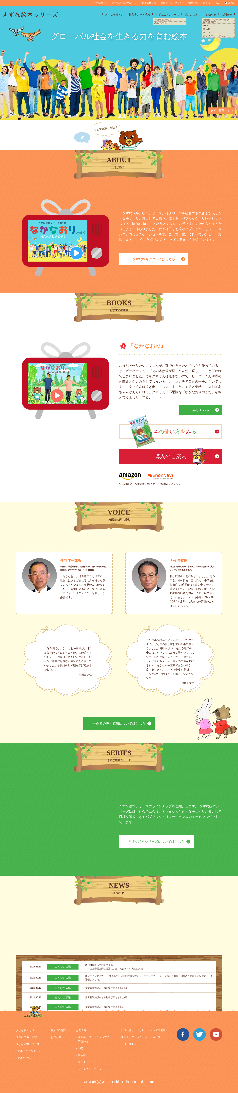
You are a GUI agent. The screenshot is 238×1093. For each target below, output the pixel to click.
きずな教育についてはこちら (153, 259)
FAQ (217, 2)
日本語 (231, 2)
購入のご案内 (192, 14)
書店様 (206, 2)
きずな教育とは (114, 14)
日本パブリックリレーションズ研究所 (143, 1030)
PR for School (129, 1044)
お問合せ (226, 14)
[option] (119, 72)
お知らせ (211, 14)
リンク (82, 1062)
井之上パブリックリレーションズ (140, 1037)
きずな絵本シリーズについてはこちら (156, 841)
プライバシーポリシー (91, 1069)
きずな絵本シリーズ (167, 14)
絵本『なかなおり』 (29, 1051)
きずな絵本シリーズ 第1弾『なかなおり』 (115, 2)
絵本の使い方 (149, 2)
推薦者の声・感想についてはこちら (119, 723)
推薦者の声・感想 (139, 14)
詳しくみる (201, 410)
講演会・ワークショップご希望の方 (179, 2)
